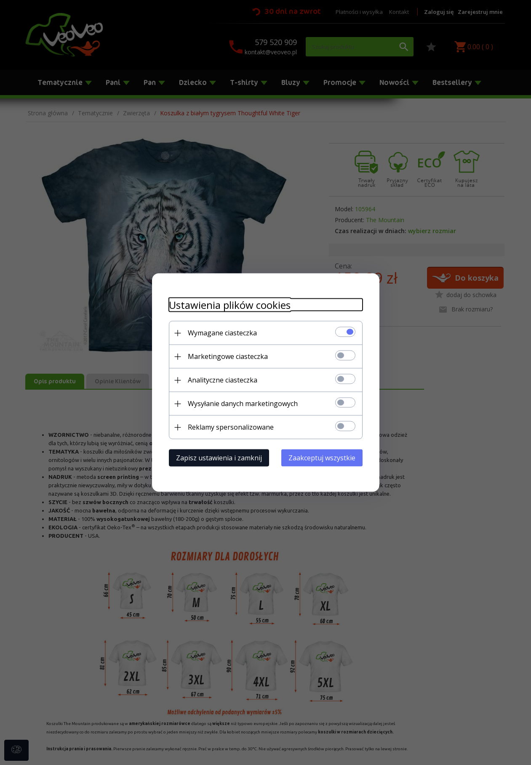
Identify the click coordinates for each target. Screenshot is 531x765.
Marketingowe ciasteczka (228, 356)
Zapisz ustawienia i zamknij (219, 457)
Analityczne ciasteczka (222, 380)
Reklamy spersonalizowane (231, 427)
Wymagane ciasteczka (222, 332)
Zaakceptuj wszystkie (321, 457)
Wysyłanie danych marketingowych (243, 403)
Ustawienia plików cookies (230, 305)
